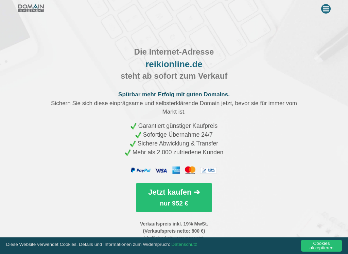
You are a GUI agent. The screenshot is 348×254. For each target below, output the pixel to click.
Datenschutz (184, 244)
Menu (327, 7)
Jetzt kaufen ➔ (173, 197)
